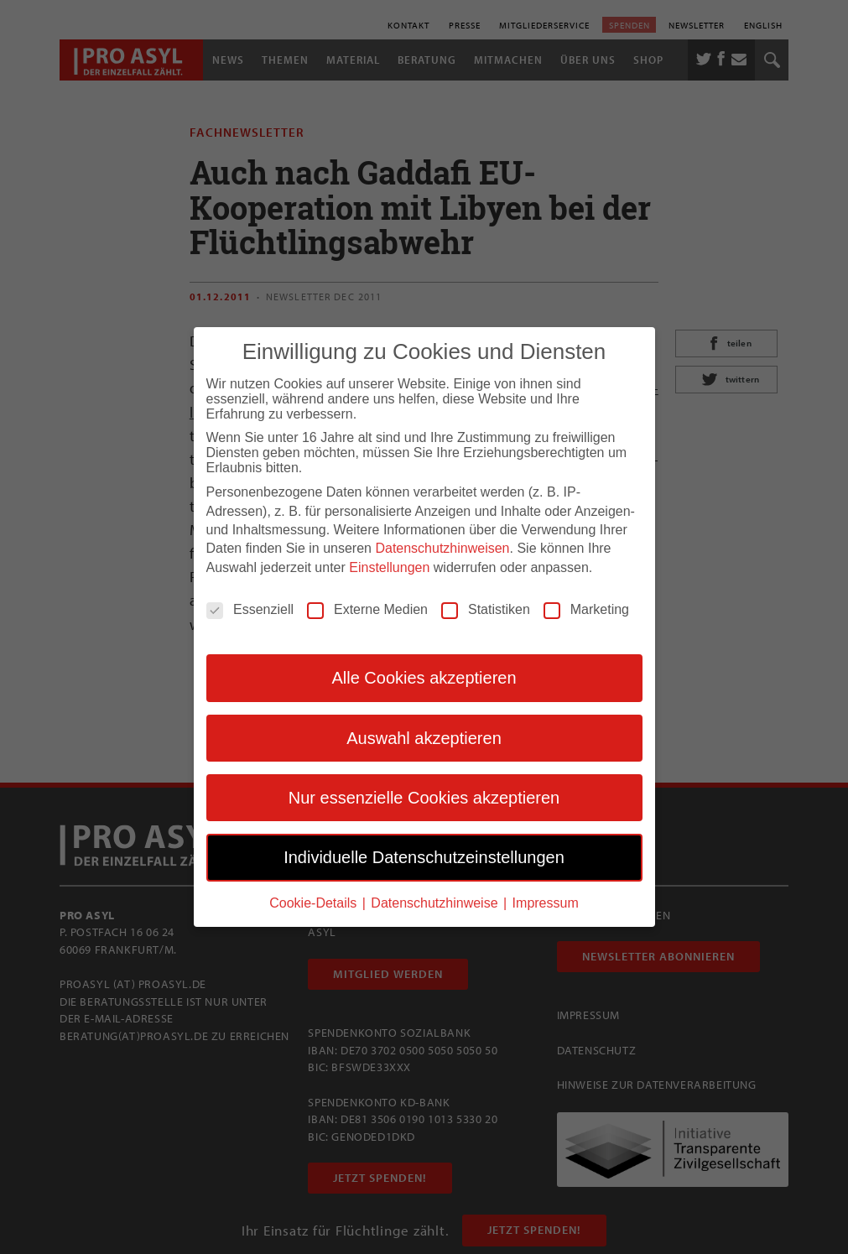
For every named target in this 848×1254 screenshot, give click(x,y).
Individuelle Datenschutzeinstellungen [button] (424, 856)
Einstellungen (389, 566)
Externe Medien (367, 609)
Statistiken (485, 609)
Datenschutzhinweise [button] (436, 902)
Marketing (586, 609)
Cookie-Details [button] (314, 902)
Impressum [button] (545, 902)
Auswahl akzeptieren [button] (424, 737)
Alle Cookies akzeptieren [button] (423, 677)
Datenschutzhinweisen (442, 547)
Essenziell (250, 609)
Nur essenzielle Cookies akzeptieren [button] (424, 797)
